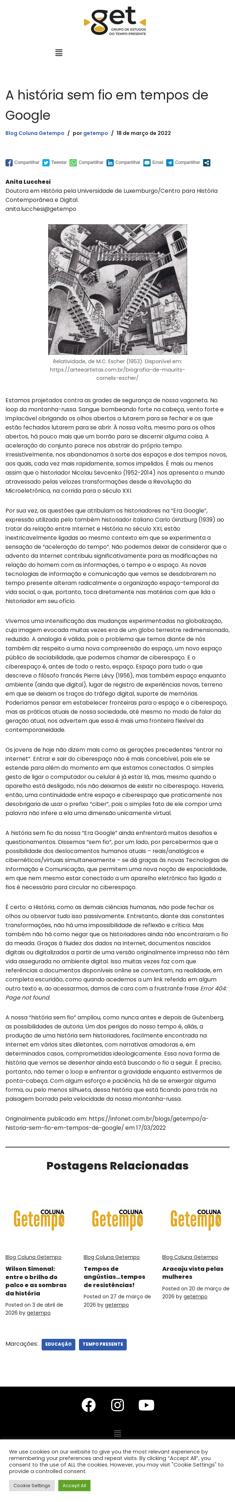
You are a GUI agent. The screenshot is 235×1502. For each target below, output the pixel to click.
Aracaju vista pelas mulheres (189, 1290)
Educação (59, 1361)
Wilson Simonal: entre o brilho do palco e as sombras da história (38, 1298)
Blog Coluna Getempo (36, 133)
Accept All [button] (74, 1485)
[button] (59, 53)
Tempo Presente (103, 1361)
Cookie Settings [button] (31, 1485)
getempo (99, 133)
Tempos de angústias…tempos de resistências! (107, 1298)
